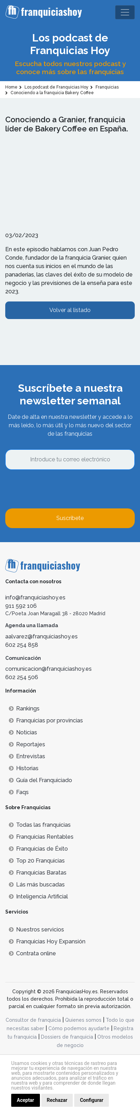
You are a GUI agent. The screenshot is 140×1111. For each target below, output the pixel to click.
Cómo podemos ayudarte (79, 1028)
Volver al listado (70, 310)
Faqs (19, 792)
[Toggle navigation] (125, 12)
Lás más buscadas (37, 884)
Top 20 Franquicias (37, 860)
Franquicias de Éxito (38, 848)
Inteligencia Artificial (38, 896)
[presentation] (58, 489)
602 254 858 (21, 645)
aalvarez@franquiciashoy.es (41, 636)
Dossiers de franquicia (67, 1037)
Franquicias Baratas (37, 872)
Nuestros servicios (36, 929)
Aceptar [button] (25, 1100)
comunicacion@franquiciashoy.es (48, 668)
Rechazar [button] (57, 1100)
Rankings (24, 708)
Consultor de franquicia (33, 1020)
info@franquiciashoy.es (35, 597)
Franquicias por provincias (46, 720)
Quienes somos (83, 1020)
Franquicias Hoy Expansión (47, 941)
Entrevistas (27, 756)
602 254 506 (21, 677)
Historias (23, 768)
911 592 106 (21, 606)
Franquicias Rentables (41, 836)
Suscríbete (70, 518)
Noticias (23, 732)
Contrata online (32, 953)
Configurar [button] (91, 1100)
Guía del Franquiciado (40, 780)
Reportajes (27, 744)
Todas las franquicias (40, 824)
